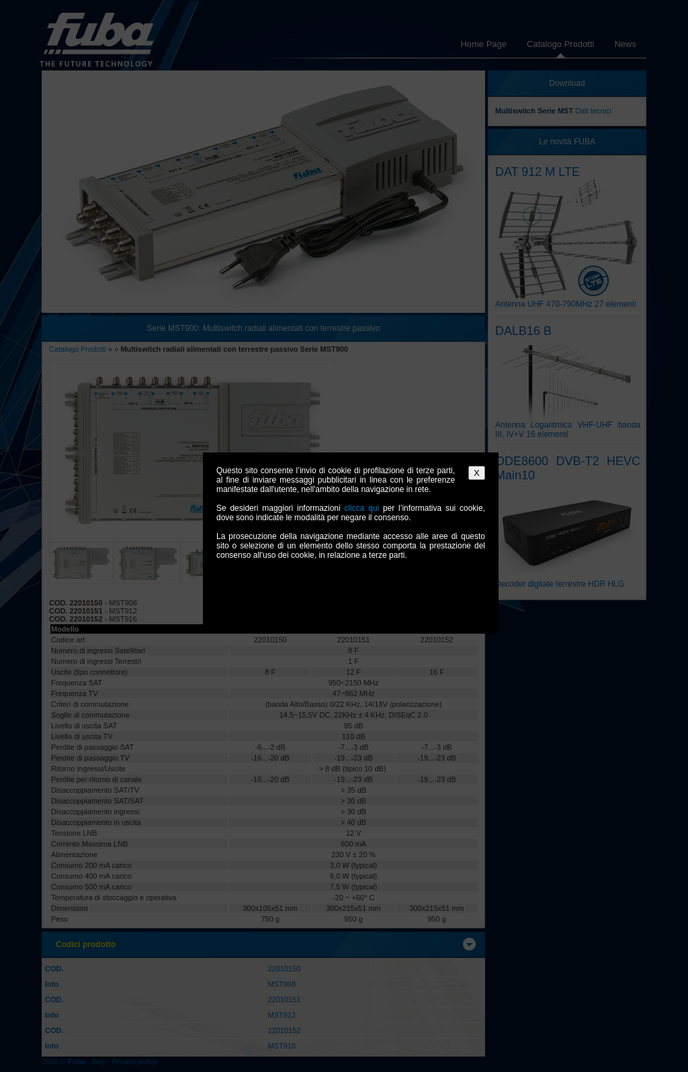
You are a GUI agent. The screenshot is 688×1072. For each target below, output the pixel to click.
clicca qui (361, 508)
